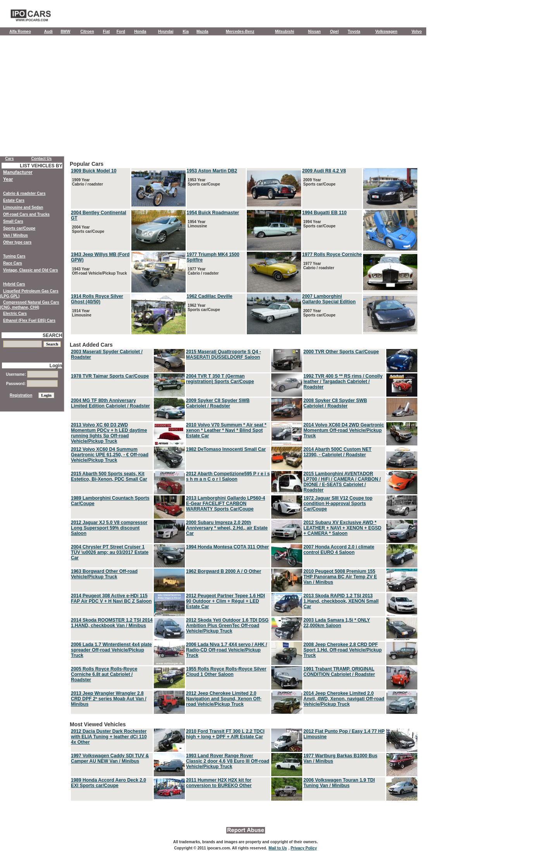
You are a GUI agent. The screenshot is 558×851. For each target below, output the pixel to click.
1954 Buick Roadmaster (213, 212)
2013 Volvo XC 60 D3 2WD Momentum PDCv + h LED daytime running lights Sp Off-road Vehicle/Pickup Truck (109, 433)
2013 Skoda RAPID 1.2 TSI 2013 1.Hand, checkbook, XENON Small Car (341, 601)
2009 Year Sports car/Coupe (319, 182)
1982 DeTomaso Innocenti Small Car (226, 449)
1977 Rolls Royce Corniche (332, 254)
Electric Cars (15, 313)
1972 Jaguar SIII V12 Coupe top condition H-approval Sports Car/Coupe (337, 503)
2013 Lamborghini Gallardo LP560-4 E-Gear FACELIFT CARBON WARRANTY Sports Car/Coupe (225, 503)
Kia (186, 31)
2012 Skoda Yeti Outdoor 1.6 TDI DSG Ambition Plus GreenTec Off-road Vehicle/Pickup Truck (227, 625)
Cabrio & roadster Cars (24, 193)
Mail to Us (278, 848)
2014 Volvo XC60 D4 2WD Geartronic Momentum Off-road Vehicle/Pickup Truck (343, 430)
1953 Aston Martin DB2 (212, 171)
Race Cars (12, 263)
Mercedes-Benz (240, 31)
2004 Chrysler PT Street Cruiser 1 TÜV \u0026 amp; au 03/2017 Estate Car (109, 552)
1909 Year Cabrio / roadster (87, 182)
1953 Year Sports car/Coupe (203, 182)
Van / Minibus (15, 235)
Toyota (354, 31)
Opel (334, 31)
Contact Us (41, 158)
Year (8, 179)
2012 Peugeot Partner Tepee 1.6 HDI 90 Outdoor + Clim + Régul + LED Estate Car (225, 601)
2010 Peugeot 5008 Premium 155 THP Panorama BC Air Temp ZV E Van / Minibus (340, 577)
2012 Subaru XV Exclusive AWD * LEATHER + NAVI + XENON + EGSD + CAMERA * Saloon (342, 528)
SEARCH (52, 335)
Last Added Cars (244, 528)
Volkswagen (386, 31)
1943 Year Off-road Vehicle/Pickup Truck (99, 271)
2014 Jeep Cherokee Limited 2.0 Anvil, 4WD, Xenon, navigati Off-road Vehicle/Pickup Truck (343, 699)
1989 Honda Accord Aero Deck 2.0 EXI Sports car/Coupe (108, 782)
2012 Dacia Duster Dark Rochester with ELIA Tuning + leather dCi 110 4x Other (109, 737)
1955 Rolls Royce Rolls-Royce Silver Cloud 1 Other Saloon (226, 671)
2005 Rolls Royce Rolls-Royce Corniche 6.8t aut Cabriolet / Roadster (104, 674)
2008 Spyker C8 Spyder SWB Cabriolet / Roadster (335, 403)
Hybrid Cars (14, 284)
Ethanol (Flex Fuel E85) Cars (29, 320)
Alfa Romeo (20, 31)
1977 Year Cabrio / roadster (203, 271)
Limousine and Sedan (23, 207)
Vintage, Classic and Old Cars (30, 270)
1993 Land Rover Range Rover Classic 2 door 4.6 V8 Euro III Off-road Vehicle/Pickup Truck (227, 761)
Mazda (202, 31)
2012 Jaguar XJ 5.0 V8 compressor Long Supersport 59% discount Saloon (109, 528)
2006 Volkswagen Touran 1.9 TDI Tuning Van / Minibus (339, 782)
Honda (140, 31)
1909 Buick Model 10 (93, 171)
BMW (65, 31)
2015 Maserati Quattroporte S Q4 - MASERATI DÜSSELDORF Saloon (223, 354)
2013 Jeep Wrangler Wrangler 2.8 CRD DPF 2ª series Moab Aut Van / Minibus (108, 699)
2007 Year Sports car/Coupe (319, 313)
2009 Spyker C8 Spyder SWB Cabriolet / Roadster (218, 403)
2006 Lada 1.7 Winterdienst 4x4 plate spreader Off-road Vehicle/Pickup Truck (111, 650)
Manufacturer (18, 172)
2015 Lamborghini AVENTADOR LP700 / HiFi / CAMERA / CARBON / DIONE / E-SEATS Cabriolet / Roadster (342, 482)
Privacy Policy (304, 848)
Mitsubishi (284, 31)
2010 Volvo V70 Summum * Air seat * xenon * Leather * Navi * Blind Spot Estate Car (226, 430)
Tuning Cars (14, 256)
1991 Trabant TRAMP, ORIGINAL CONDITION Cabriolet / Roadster (339, 671)
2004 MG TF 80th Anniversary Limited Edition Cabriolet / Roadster (110, 403)
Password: (32, 384)
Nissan (314, 31)
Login (56, 365)
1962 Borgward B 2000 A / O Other (223, 571)
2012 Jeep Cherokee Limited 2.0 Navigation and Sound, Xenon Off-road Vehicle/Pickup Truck (224, 699)
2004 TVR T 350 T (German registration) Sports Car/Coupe (220, 378)
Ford (121, 31)
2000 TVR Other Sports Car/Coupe (341, 351)
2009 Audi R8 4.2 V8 (324, 171)
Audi (48, 31)
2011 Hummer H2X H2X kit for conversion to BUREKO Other (218, 782)
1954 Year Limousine (197, 224)
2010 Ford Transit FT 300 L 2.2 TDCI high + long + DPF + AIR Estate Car (225, 734)
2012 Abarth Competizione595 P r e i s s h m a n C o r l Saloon (228, 476)
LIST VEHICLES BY (41, 165)
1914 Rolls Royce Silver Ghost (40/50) (97, 299)
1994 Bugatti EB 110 (324, 212)
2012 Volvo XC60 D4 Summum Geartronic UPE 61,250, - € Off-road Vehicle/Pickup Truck (109, 455)
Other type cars (17, 242)
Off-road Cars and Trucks (26, 214)
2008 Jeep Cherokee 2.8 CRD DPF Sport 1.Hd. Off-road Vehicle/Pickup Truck (342, 650)
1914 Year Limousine (81, 313)
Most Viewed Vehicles (244, 761)
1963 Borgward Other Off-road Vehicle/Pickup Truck (104, 574)
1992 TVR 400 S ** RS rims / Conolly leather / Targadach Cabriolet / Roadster (342, 381)
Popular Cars (244, 248)
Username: (32, 374)
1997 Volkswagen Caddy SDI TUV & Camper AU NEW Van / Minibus (110, 758)
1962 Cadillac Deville (209, 296)
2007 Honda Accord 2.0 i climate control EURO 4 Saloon (338, 549)
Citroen (87, 31)
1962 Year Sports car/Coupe (203, 307)
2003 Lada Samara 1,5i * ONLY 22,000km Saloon (336, 622)
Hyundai (165, 31)
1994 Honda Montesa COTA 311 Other (227, 547)
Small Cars (13, 221)
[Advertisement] (213, 97)
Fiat (106, 31)
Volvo (417, 31)
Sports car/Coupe (19, 228)
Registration (21, 395)
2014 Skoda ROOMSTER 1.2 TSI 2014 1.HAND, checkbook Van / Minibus (112, 622)
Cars (9, 158)
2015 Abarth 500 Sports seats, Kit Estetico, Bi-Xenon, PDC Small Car (109, 476)
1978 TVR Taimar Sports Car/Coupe (110, 376)
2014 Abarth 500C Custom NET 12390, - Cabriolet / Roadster (337, 452)
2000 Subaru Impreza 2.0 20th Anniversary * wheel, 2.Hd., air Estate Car (227, 528)
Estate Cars (13, 200)
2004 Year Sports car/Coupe (87, 229)
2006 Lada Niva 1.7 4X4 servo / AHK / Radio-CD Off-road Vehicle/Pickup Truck (226, 650)
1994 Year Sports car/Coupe (319, 224)
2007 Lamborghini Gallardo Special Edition (329, 299)
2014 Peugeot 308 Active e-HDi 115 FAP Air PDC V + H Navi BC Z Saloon (111, 598)
